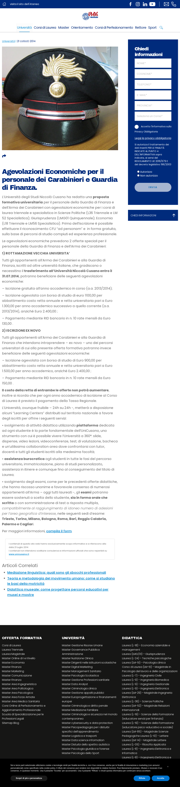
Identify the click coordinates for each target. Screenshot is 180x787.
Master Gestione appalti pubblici (83, 693)
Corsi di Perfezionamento (114, 27)
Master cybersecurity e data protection (87, 723)
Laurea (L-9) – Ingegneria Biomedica (145, 680)
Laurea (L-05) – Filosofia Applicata (144, 744)
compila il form (59, 531)
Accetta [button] (160, 778)
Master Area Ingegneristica (19, 684)
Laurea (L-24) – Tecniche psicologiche (146, 658)
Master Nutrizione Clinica (77, 658)
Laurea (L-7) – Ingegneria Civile (142, 675)
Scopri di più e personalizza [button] (29, 778)
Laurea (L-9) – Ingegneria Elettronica (145, 688)
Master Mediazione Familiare (80, 710)
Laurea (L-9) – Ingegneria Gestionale (145, 684)
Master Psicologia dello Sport (80, 753)
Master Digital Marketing (77, 667)
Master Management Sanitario (81, 671)
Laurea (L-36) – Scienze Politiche (142, 701)
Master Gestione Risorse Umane (82, 645)
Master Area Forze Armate (18, 697)
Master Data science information (83, 740)
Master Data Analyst (75, 684)
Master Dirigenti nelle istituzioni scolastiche (89, 663)
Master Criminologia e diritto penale (85, 706)
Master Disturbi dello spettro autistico (86, 744)
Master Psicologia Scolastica (80, 675)
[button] (168, 766)
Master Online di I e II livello (18, 658)
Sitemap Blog (10, 723)
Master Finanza (11, 667)
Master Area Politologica (17, 688)
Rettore (140, 27)
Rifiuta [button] (142, 778)
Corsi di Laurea (45, 27)
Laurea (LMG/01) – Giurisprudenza (143, 654)
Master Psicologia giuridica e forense (85, 749)
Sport (152, 27)
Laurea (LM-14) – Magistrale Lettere (144, 740)
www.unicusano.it (19, 554)
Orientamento (82, 27)
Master (63, 27)
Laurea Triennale (12, 650)
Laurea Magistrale (13, 654)
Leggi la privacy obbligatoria (153, 138)
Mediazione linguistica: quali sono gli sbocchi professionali (56, 572)
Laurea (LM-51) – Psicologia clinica (144, 663)
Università (24, 27)
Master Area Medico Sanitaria (21, 701)
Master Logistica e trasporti (79, 736)
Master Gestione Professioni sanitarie (85, 680)
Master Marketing (13, 671)
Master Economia (13, 663)
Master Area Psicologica (17, 693)
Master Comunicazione (17, 675)
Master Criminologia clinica (79, 688)
